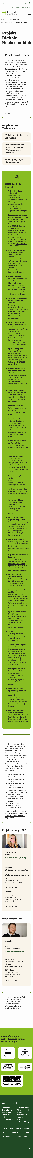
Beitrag (21, 585)
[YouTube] (16, 1147)
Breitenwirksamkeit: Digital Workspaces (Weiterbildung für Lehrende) (14, 148)
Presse (19, 1136)
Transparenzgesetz (22, 1128)
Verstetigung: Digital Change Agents (14, 161)
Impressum (24, 1132)
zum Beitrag (20, 211)
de (3, 3)
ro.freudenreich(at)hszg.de (14, 952)
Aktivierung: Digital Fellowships (14, 136)
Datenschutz (8, 1128)
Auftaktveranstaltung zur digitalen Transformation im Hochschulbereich (17, 566)
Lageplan (14, 1132)
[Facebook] (3, 1147)
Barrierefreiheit (9, 1136)
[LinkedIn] (8, 1147)
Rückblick (11, 364)
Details (23, 570)
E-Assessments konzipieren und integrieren (18, 311)
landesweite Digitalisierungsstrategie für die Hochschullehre (16, 82)
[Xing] (12, 1147)
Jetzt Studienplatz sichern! (21, 7)
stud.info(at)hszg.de (24, 1122)
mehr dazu (18, 272)
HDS (6, 106)
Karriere (27, 1136)
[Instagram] (21, 1147)
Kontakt (6, 1132)
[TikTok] (25, 1147)
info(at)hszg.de (7, 1119)
